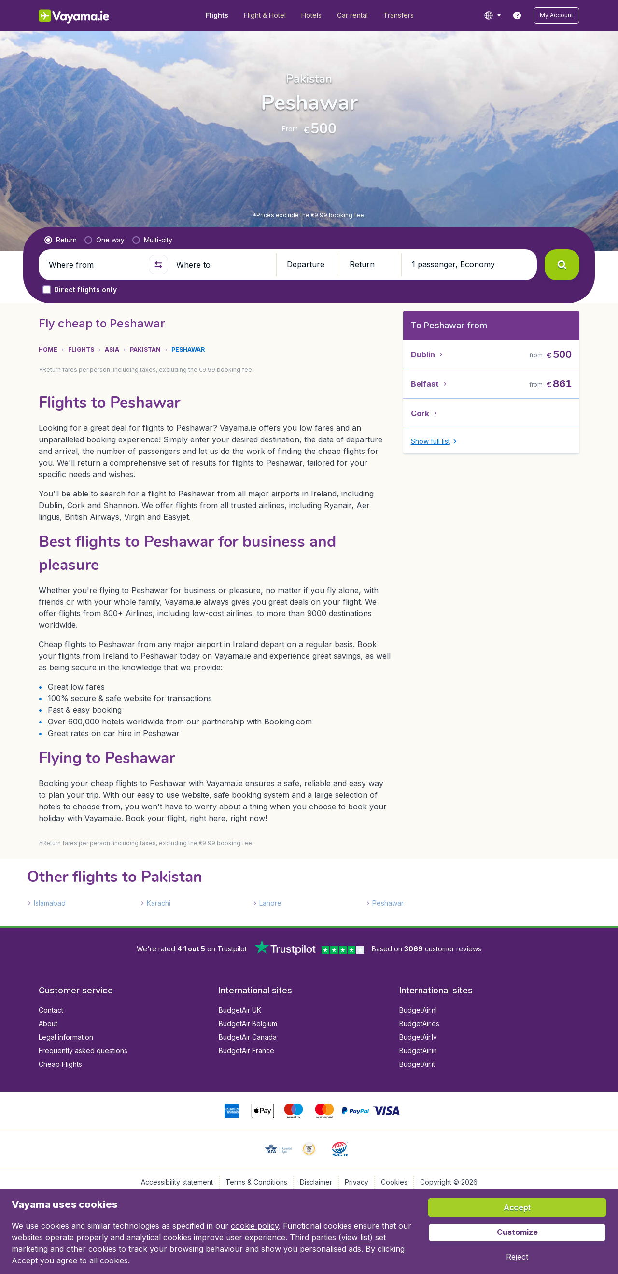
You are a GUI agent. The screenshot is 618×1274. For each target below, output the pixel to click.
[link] (517, 15)
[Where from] (94, 264)
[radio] (60, 240)
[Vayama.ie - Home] (87, 15)
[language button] (492, 15)
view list (355, 1237)
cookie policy (255, 1226)
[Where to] (222, 264)
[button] (556, 15)
